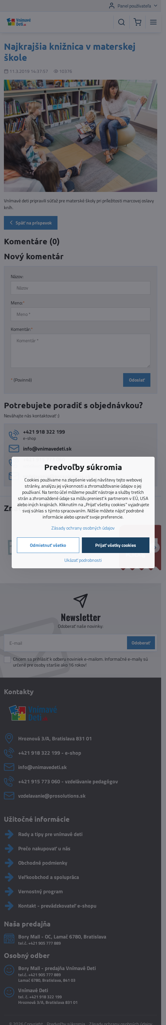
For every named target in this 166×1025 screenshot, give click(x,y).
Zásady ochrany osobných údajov (83, 527)
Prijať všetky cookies (115, 545)
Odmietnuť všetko (48, 545)
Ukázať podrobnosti (83, 560)
